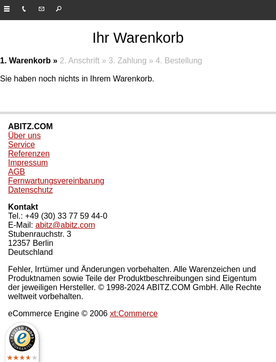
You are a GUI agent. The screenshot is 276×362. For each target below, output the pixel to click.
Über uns (24, 135)
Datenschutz (30, 190)
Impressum (28, 162)
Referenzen (29, 153)
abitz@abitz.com (65, 225)
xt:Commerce (134, 313)
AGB (16, 171)
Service (21, 144)
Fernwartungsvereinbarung (56, 180)
